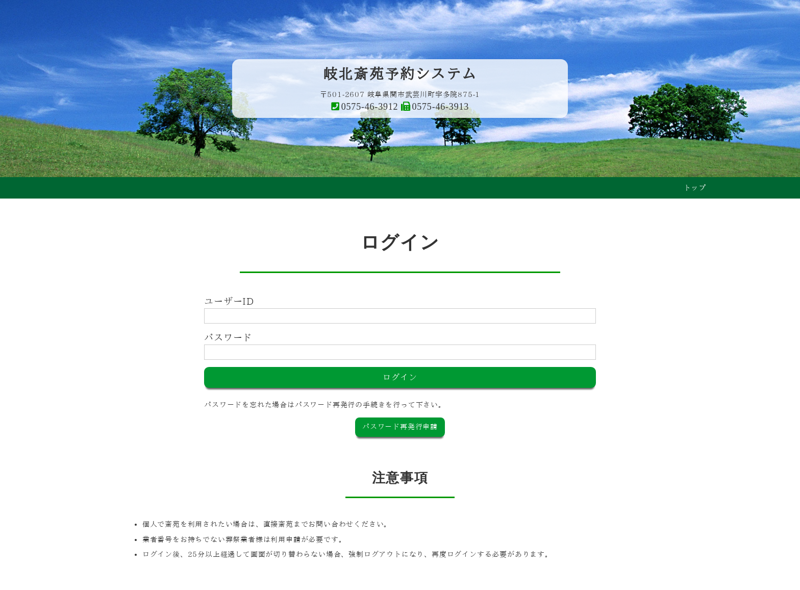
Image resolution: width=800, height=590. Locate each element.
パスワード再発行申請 (400, 426)
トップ (695, 187)
